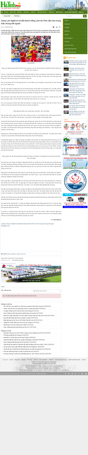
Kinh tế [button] (33, 13)
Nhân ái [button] (81, 13)
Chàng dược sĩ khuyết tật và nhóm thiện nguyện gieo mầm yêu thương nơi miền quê (77, 90)
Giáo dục (67, 31)
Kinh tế (66, 34)
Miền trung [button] (60, 13)
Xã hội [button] (6, 13)
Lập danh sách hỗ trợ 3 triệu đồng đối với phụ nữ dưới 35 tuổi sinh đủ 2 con (77, 85)
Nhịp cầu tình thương (70, 52)
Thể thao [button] (52, 13)
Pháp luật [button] (13, 12)
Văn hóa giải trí (69, 38)
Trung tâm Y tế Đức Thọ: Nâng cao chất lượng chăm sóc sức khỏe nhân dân (77, 96)
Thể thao (67, 41)
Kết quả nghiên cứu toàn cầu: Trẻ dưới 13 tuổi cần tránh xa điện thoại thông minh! (77, 113)
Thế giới (67, 27)
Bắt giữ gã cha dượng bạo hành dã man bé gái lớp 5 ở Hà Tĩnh (77, 80)
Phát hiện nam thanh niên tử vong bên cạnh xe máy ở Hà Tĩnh (76, 70)
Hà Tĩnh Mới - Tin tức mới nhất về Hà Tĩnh (24, 453)
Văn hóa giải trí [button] (42, 13)
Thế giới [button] (19, 13)
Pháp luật (67, 24)
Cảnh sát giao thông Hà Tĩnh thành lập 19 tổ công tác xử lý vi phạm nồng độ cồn (77, 101)
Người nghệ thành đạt (70, 48)
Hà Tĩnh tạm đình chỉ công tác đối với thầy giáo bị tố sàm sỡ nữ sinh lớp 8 (77, 107)
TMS (44, 453)
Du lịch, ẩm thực (69, 45)
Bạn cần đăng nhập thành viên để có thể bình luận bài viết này (19, 375)
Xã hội (66, 20)
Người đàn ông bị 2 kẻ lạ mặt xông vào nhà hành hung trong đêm (77, 75)
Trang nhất (5, 439)
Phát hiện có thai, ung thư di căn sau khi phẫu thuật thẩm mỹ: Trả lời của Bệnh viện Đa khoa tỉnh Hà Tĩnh (75, 63)
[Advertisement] (31, 317)
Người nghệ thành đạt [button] (71, 12)
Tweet (2, 366)
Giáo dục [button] (27, 13)
